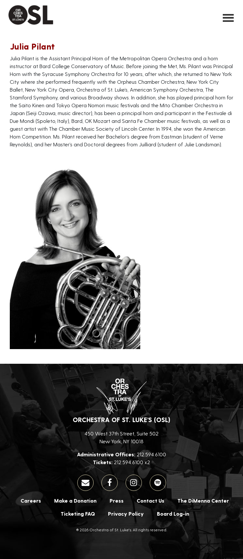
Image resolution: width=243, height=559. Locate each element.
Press (117, 500)
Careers (31, 500)
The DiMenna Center (203, 500)
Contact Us (150, 500)
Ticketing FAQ (78, 513)
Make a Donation (75, 500)
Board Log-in (173, 513)
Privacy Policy (126, 513)
